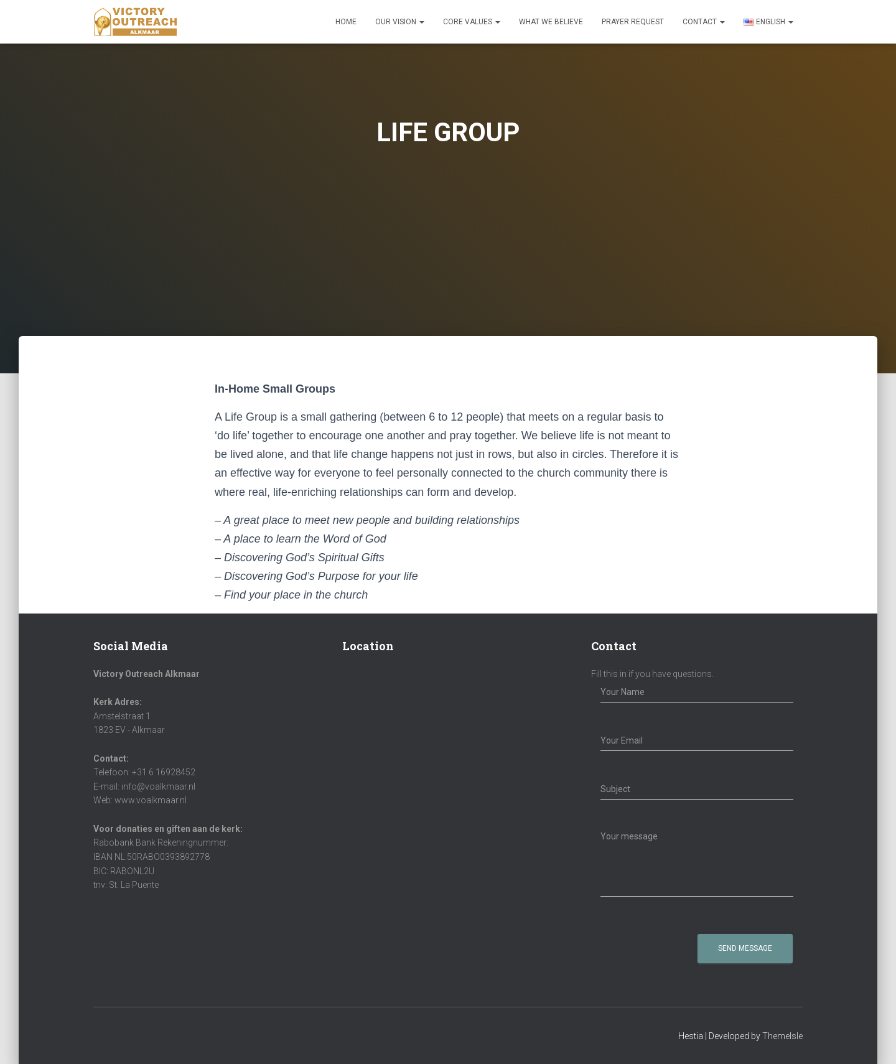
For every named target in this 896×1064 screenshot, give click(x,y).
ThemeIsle (782, 1036)
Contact (704, 21)
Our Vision (399, 21)
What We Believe (551, 21)
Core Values (471, 21)
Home (346, 21)
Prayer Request (633, 21)
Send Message (745, 948)
